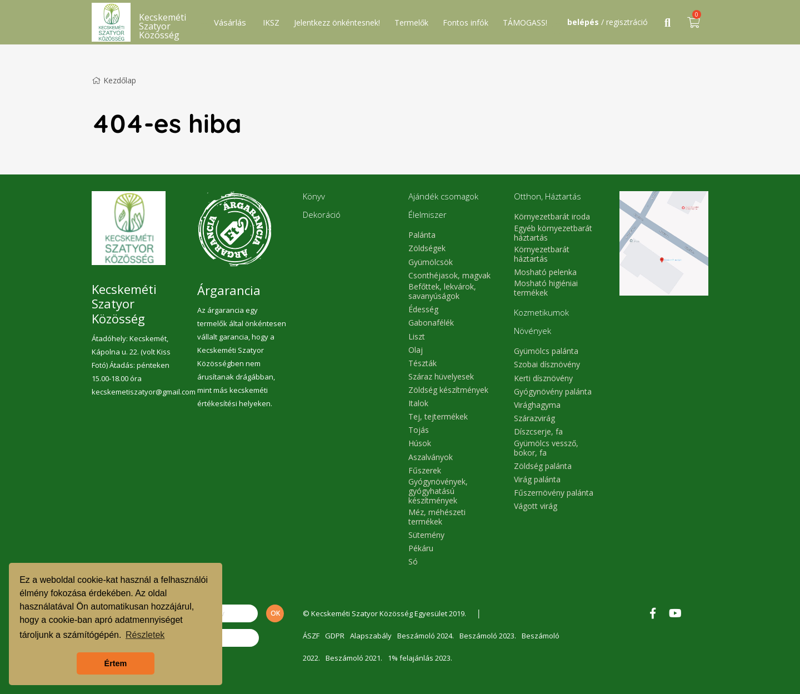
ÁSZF (311, 636)
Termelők (411, 22)
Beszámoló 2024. (425, 636)
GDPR (334, 636)
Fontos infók (465, 22)
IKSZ (271, 22)
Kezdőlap (114, 80)
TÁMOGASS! (525, 22)
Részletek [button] (145, 635)
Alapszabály (371, 636)
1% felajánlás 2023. (420, 658)
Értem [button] (115, 663)
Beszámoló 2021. (354, 658)
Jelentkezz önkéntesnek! (337, 22)
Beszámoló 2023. (487, 636)
